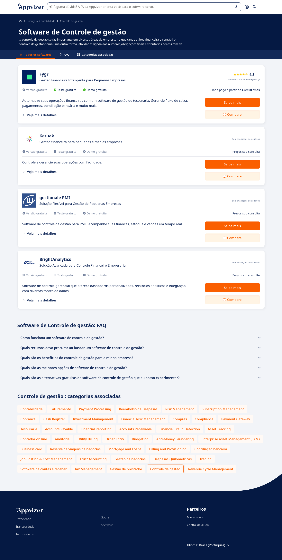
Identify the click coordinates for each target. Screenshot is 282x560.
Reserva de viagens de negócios (75, 449)
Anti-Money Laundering (175, 439)
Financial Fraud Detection (179, 429)
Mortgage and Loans (124, 449)
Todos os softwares (35, 54)
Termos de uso (25, 534)
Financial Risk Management (143, 419)
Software (107, 525)
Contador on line (34, 439)
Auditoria (62, 439)
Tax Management (88, 469)
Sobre (105, 517)
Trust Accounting (93, 459)
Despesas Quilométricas (172, 459)
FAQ (64, 54)
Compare (234, 114)
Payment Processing (95, 409)
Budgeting (140, 439)
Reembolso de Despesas (138, 409)
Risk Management (179, 409)
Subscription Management (223, 409)
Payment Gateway (235, 419)
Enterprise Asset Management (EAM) (231, 439)
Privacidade (23, 519)
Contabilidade (32, 409)
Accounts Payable (59, 429)
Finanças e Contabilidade (41, 21)
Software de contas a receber (44, 469)
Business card (31, 449)
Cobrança (28, 419)
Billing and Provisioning (167, 449)
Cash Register (54, 419)
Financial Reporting (96, 429)
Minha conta (195, 517)
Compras (180, 419)
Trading (205, 459)
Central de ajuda (198, 525)
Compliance (204, 419)
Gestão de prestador (126, 469)
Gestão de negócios (130, 459)
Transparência (25, 526)
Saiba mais (232, 102)
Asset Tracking (219, 429)
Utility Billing (87, 439)
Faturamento (60, 409)
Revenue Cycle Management (210, 469)
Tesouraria (29, 429)
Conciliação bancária (210, 449)
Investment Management (93, 419)
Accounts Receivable (135, 429)
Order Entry (114, 439)
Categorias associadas (95, 54)
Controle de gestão (165, 469)
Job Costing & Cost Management (46, 459)
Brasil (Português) (215, 545)
